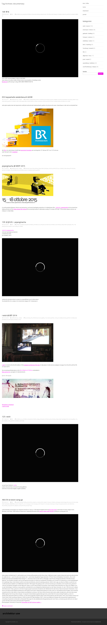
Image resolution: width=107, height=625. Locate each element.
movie (32, 15)
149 (47, 15)
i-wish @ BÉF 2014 (9, 397)
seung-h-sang (29, 599)
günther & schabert (71, 15)
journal (84, 14)
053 (51, 155)
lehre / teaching (87, 44)
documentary (37, 15)
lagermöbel (24, 155)
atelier (59, 155)
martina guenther (36, 212)
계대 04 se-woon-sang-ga (12, 593)
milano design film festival (69, 210)
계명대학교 (12, 597)
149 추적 (5, 12)
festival (64, 399)
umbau (35, 155)
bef (76, 399)
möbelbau (56, 153)
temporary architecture (45, 299)
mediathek (14, 206)
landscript (4, 82)
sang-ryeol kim (11, 599)
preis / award (86, 59)
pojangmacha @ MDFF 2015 (13, 208)
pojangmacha (5, 301)
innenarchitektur (30, 155)
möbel (69, 155)
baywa (51, 153)
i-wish (56, 399)
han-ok (44, 15)
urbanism (64, 15)
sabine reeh (4, 155)
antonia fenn (29, 595)
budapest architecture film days (32, 447)
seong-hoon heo (22, 599)
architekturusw (19, 15)
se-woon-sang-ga (33, 597)
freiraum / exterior (87, 37)
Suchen (85, 71)
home (84, 7)
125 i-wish (6, 482)
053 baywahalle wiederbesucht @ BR (17, 151)
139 (11, 212)
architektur (29, 15)
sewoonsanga (63, 595)
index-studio (18, 155)
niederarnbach (33, 153)
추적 (49, 15)
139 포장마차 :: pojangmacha (14, 297)
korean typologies (44, 210)
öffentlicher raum (28, 210)
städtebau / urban (87, 41)
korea (41, 15)
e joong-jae (57, 595)
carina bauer (69, 153)
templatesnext (97, 621)
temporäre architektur (28, 299)
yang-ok (24, 15)
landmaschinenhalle (62, 153)
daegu (38, 484)
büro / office (86, 3)
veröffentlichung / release (16, 153)
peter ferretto (23, 595)
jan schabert (59, 15)
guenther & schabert (11, 155)
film (12, 15)
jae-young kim (64, 597)
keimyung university (71, 595)
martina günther (46, 155)
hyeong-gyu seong (54, 597)
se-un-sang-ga (27, 597)
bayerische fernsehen (26, 204)
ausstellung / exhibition (88, 63)
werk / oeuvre (86, 26)
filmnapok (11, 401)
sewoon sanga (18, 597)
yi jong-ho (39, 595)
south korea (53, 15)
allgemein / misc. (87, 55)
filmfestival (35, 399)
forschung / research (88, 48)
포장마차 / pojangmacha (62, 249)
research (10, 301)
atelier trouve (75, 153)
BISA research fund (45, 595)
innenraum (40, 155)
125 (46, 399)
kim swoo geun (46, 597)
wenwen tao (18, 595)
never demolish (71, 597)
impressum (86, 10)
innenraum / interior (88, 29)
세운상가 (17, 599)
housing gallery (41, 399)
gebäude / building (87, 33)
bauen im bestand (40, 153)
